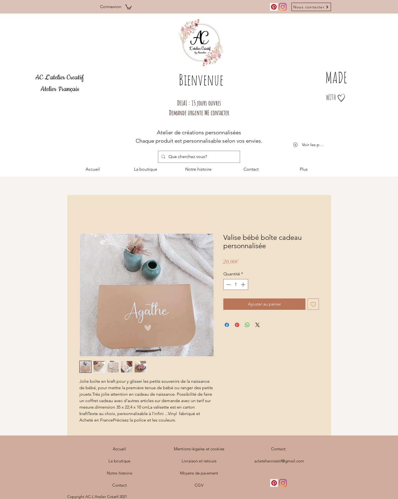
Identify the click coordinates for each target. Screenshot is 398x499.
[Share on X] (257, 325)
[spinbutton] (236, 284)
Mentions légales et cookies (199, 448)
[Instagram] (283, 7)
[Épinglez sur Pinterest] (237, 325)
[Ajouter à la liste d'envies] (313, 304)
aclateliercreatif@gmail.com (279, 460)
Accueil (119, 448)
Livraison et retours (199, 460)
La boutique (119, 460)
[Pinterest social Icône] (274, 7)
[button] (128, 6)
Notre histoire (119, 473)
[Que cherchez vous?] (198, 157)
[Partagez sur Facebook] (227, 325)
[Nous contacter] (311, 7)
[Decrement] (228, 284)
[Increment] (243, 284)
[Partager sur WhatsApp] (247, 325)
